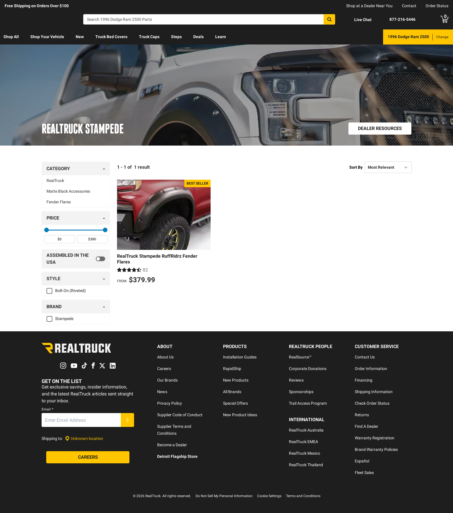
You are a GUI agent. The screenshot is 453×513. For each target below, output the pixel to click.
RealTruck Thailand (306, 464)
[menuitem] (11, 36)
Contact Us (365, 357)
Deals (198, 36)
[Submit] (127, 420)
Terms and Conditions (303, 496)
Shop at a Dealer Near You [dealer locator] (369, 5)
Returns (362, 414)
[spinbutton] (59, 239)
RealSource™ (300, 357)
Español (362, 461)
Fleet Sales (364, 472)
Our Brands (167, 380)
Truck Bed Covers (111, 36)
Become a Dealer (172, 445)
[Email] (81, 420)
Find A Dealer (366, 426)
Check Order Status (372, 403)
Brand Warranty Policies (376, 449)
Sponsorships (301, 391)
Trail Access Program (308, 403)
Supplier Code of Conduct (180, 414)
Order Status (437, 5)
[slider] (46, 230)
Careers (164, 368)
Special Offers (235, 403)
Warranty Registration (374, 438)
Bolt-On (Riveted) (70, 290)
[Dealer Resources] (379, 128)
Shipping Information (374, 391)
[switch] (75, 259)
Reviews (296, 380)
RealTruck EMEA (303, 441)
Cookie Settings (269, 496)
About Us (165, 357)
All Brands (232, 391)
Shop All (11, 36)
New (80, 36)
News (162, 391)
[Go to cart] (444, 19)
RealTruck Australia (306, 430)
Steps (176, 36)
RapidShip (232, 368)
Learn (220, 36)
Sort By (356, 167)
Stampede (64, 318)
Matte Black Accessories (68, 191)
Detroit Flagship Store (177, 456)
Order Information (371, 368)
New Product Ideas (240, 414)
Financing (363, 380)
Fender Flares (59, 202)
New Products (235, 380)
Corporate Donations (307, 368)
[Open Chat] (358, 19)
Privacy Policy (169, 403)
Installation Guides (240, 357)
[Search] (209, 19)
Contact (409, 5)
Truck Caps (149, 36)
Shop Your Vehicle (47, 36)
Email (47, 410)
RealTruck (55, 180)
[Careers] (87, 457)
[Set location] (84, 439)
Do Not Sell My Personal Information (224, 496)
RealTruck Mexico (304, 453)
